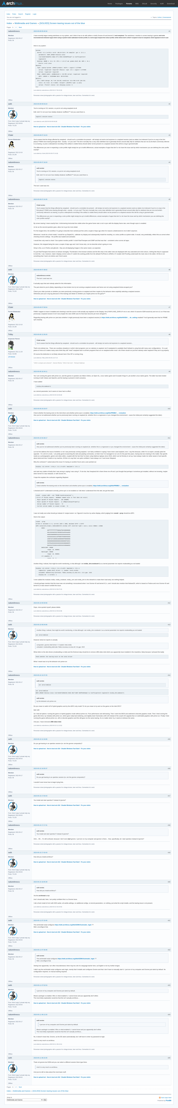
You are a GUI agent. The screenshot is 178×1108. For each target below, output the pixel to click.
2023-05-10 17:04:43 (40, 796)
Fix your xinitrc (86, 126)
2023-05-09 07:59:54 (40, 307)
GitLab (144, 4)
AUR (162, 4)
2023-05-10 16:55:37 (40, 768)
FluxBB (168, 1100)
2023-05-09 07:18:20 (40, 162)
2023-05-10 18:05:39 (40, 882)
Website (12, 357)
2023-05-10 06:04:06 (40, 624)
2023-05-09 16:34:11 (40, 371)
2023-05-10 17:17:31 (40, 825)
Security (154, 4)
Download (171, 4)
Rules (14, 14)
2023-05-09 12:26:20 (40, 334)
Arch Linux (12, 3)
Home (110, 4)
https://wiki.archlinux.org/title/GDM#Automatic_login (73, 925)
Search (20, 14)
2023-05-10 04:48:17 (40, 438)
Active (159, 17)
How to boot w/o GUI (53, 126)
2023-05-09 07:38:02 (40, 270)
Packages (119, 4)
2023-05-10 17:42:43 (40, 852)
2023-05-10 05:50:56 (40, 603)
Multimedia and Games (26, 23)
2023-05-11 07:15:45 (40, 920)
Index (8, 14)
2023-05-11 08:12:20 (40, 1014)
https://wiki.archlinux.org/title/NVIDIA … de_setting (119, 317)
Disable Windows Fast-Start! (70, 126)
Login (34, 14)
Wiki (137, 4)
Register (28, 14)
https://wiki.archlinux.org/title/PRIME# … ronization (108, 413)
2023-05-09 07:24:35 (40, 199)
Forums (129, 4)
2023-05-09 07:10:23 (40, 135)
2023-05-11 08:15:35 (40, 1058)
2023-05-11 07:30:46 (40, 950)
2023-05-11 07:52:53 (40, 985)
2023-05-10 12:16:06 (40, 739)
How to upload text (40, 126)
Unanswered (167, 17)
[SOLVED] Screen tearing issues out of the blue (62, 23)
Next (20, 27)
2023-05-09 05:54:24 (40, 104)
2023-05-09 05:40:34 (40, 31)
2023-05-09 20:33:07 (40, 408)
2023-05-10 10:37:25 (40, 675)
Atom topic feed (166, 1097)
